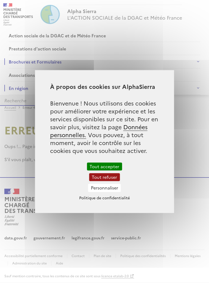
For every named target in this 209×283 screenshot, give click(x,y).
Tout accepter (104, 166)
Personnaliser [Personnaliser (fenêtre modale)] (104, 188)
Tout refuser (104, 177)
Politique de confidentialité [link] (104, 197)
